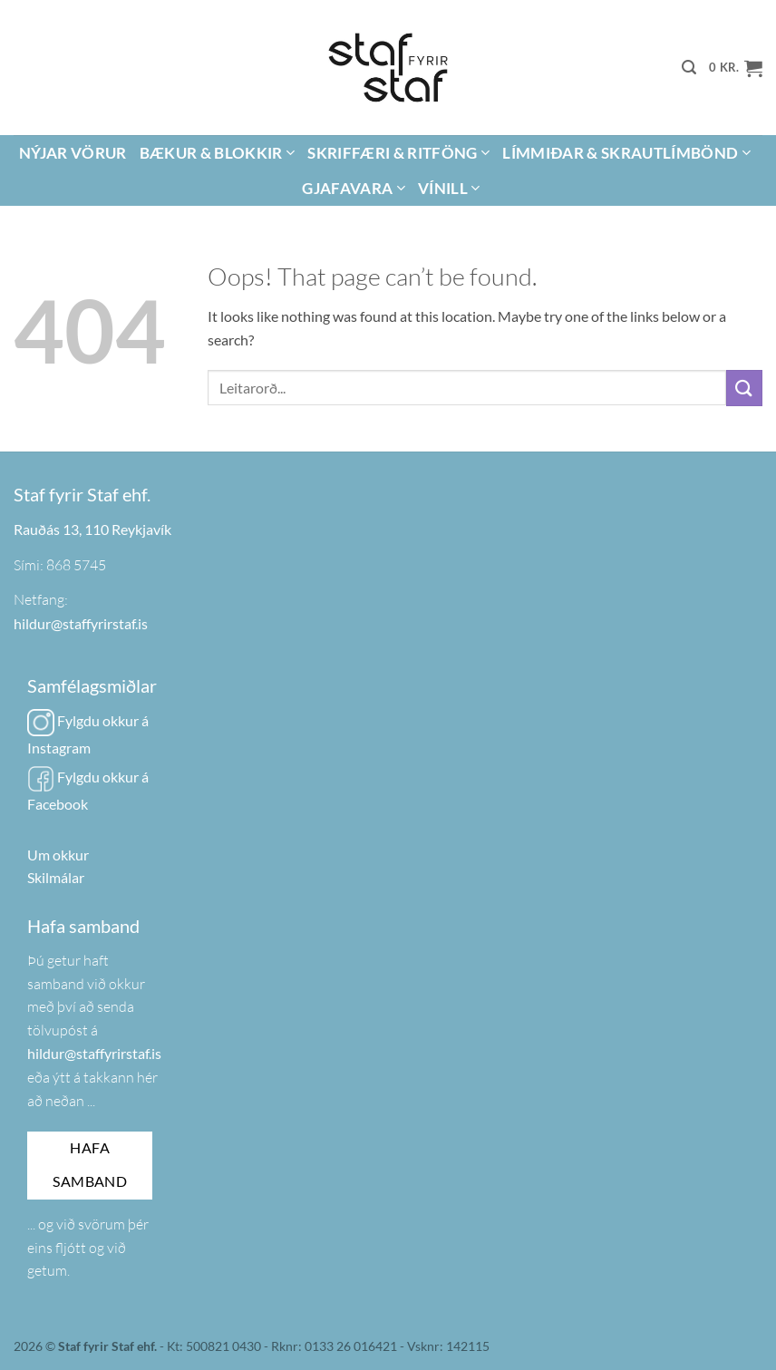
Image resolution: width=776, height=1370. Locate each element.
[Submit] (744, 387)
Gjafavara (353, 188)
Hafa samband (90, 1165)
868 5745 (76, 565)
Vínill (449, 188)
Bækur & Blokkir (218, 152)
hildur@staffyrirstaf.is (81, 623)
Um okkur (58, 854)
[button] (689, 67)
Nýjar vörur (73, 152)
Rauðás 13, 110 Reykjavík (92, 529)
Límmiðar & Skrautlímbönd (626, 152)
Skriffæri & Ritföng (398, 152)
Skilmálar (55, 877)
